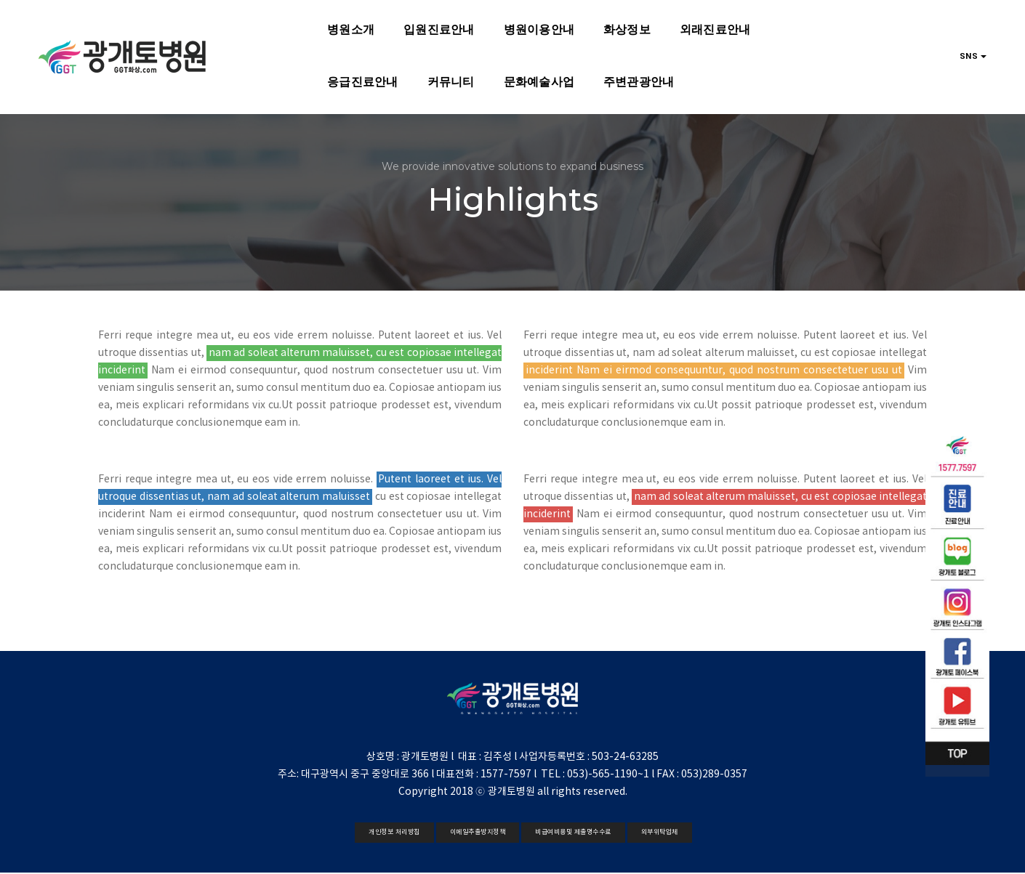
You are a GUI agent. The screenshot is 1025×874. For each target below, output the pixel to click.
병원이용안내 (432, 25)
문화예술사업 (332, 78)
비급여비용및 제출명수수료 (573, 832)
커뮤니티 (244, 78)
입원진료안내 (332, 25)
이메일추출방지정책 (478, 832)
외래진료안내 (608, 25)
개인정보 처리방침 (394, 832)
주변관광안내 (432, 78)
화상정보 (520, 25)
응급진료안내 (708, 25)
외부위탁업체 (659, 832)
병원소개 (244, 25)
